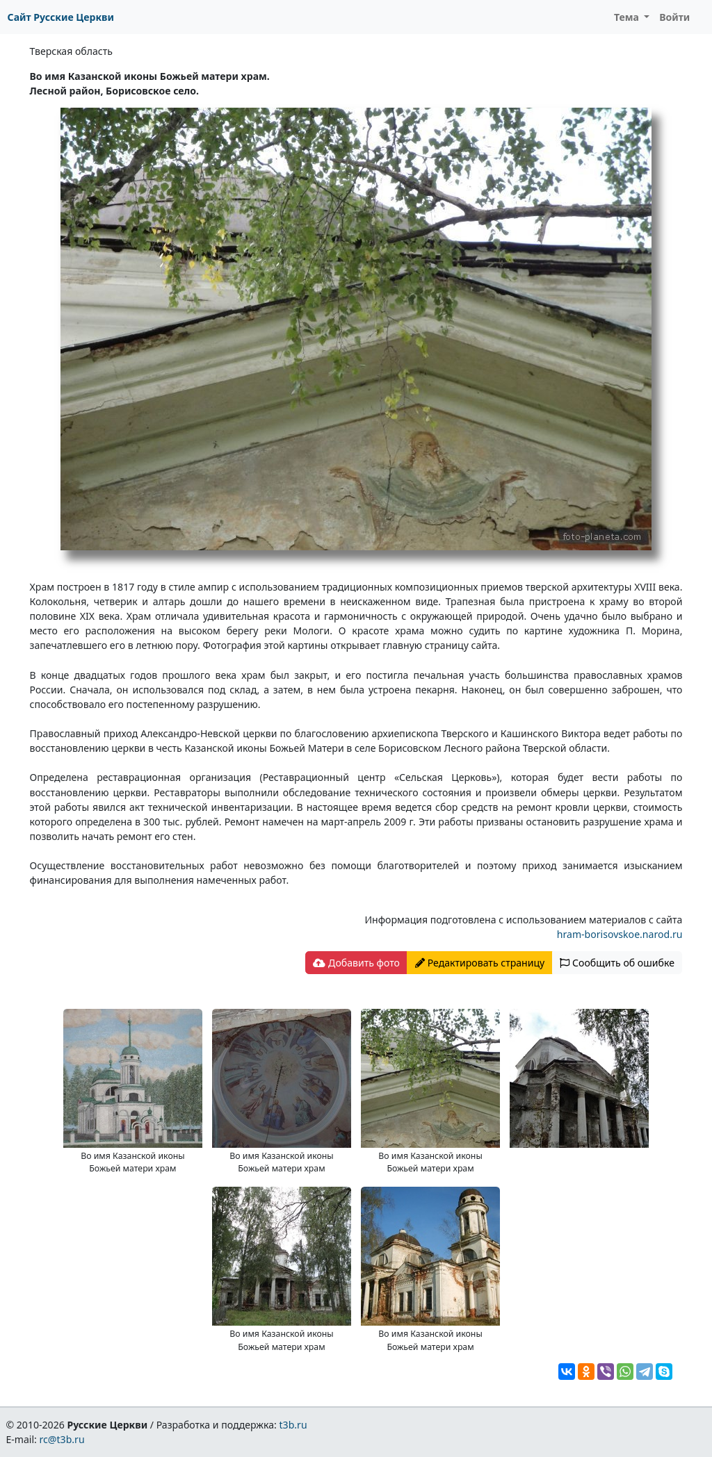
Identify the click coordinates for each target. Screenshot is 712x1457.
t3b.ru (293, 1424)
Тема (628, 17)
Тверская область (71, 51)
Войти (674, 17)
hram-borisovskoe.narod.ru (620, 934)
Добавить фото (356, 962)
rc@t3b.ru (62, 1439)
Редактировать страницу (479, 962)
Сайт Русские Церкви (61, 17)
